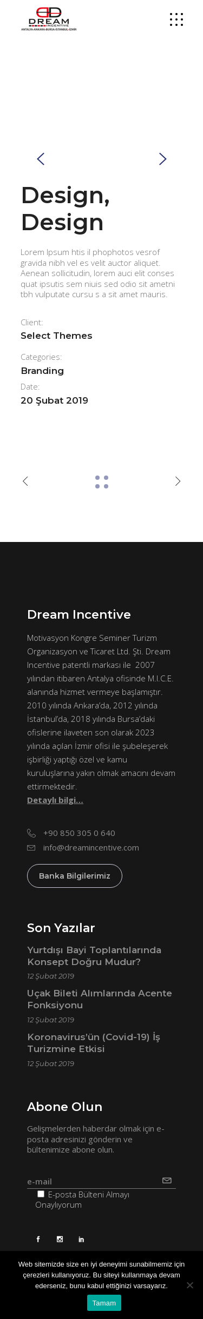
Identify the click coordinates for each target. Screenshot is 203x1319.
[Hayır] (189, 1285)
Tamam (104, 1303)
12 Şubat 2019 (50, 976)
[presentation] (40, 159)
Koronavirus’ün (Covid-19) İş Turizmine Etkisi (93, 1043)
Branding (42, 370)
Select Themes (57, 335)
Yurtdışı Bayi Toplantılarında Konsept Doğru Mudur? (94, 956)
